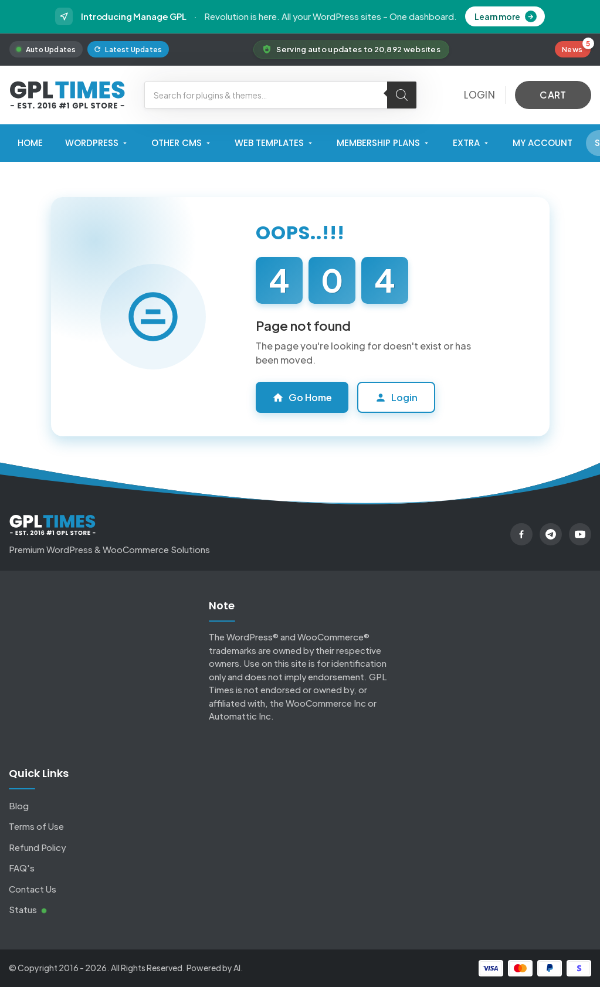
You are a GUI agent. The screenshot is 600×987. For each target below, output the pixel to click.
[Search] (401, 95)
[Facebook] (521, 534)
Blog (19, 805)
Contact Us (32, 888)
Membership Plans (383, 143)
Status (27, 909)
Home (30, 143)
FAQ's (22, 867)
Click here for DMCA (450, 732)
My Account (542, 143)
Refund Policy (37, 847)
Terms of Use (36, 826)
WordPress (97, 143)
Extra (471, 143)
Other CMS (181, 143)
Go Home (302, 397)
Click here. (430, 711)
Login (396, 397)
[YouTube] (580, 534)
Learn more (505, 16)
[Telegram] (551, 534)
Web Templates (274, 143)
